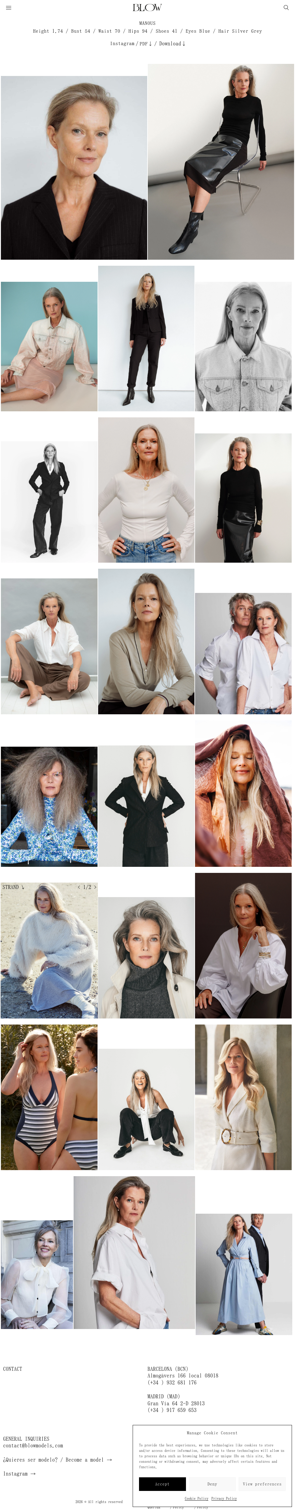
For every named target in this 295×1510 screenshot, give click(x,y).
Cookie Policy (196, 1498)
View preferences (262, 1484)
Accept (162, 1484)
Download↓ (173, 43)
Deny (212, 1484)
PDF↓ (146, 43)
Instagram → (19, 1473)
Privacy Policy (224, 1498)
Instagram (122, 43)
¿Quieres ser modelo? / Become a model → (57, 1459)
